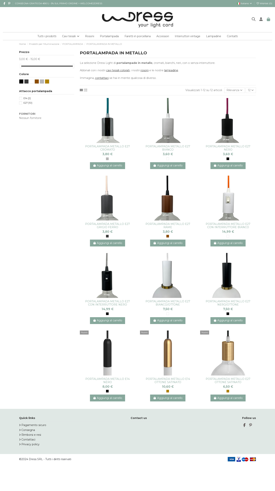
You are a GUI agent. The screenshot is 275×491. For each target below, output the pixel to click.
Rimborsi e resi (31, 434)
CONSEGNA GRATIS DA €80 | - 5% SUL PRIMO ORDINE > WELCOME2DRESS (58, 3)
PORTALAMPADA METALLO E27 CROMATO (107, 148)
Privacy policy (30, 444)
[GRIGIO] (107, 236)
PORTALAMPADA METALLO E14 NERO (107, 380)
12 (251, 90)
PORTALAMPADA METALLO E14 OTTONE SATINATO (168, 380)
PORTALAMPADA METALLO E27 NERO (228, 148)
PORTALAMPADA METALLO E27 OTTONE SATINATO (228, 380)
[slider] (20, 66)
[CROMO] (107, 158)
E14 (27, 98)
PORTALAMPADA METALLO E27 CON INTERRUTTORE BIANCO (228, 225)
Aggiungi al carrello (107, 165)
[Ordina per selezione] (234, 90)
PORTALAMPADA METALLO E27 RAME (168, 225)
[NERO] (227, 158)
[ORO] (167, 391)
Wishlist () (264, 3)
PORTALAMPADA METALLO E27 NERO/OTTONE (228, 303)
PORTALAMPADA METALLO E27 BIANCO (168, 148)
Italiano (244, 3)
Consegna (28, 430)
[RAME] (167, 236)
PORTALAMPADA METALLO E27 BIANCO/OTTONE (168, 303)
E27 (27, 102)
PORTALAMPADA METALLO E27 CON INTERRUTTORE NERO (107, 303)
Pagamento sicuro (33, 425)
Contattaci (28, 439)
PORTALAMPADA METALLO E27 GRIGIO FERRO (107, 225)
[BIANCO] (167, 158)
